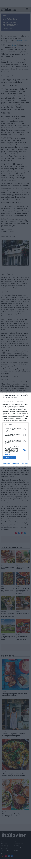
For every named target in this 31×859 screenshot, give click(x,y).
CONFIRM (9, 457)
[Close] (27, 395)
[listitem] (15, 425)
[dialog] (15, 429)
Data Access (15, 463)
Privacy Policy (24, 463)
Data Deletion (6, 463)
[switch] (24, 429)
